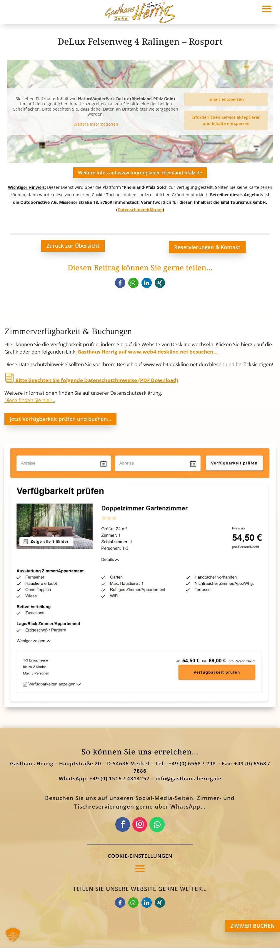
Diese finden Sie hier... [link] (29, 400)
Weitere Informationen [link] (96, 124)
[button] (140, 868)
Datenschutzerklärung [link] (140, 210)
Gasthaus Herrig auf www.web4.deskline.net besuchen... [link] (148, 352)
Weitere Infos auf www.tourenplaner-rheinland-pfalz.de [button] (140, 172)
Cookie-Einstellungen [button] (140, 856)
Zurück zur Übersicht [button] (72, 245)
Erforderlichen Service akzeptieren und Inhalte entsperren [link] (226, 120)
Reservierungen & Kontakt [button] (207, 247)
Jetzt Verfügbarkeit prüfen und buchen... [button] (60, 418)
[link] (120, 283)
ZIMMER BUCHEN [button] (252, 925)
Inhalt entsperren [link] (226, 99)
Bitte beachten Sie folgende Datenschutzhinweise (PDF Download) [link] (91, 380)
